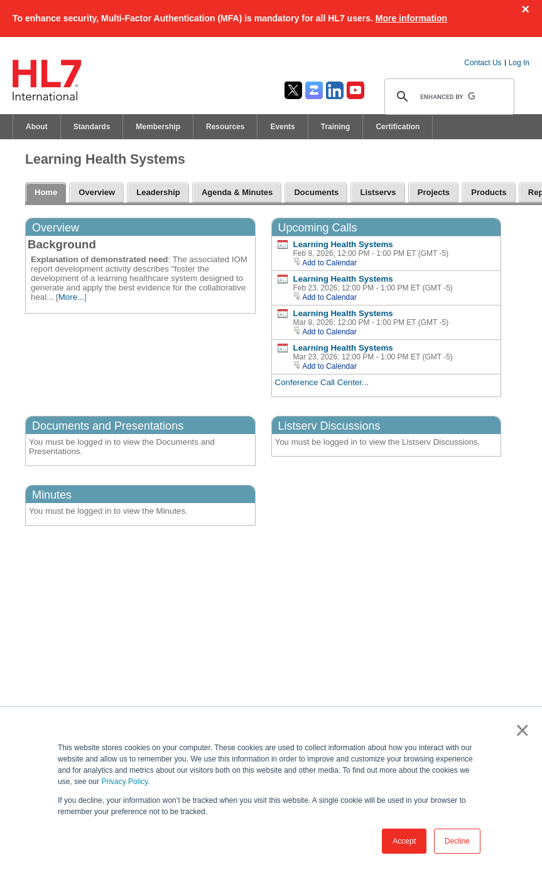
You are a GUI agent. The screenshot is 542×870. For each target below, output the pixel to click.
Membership (158, 126)
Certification (398, 126)
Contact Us (482, 62)
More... (71, 297)
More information (411, 18)
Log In (519, 62)
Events (282, 126)
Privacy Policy (124, 781)
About (37, 126)
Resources (225, 126)
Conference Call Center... (322, 382)
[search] (447, 96)
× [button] (519, 730)
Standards (92, 126)
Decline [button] (457, 841)
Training (335, 126)
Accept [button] (404, 841)
